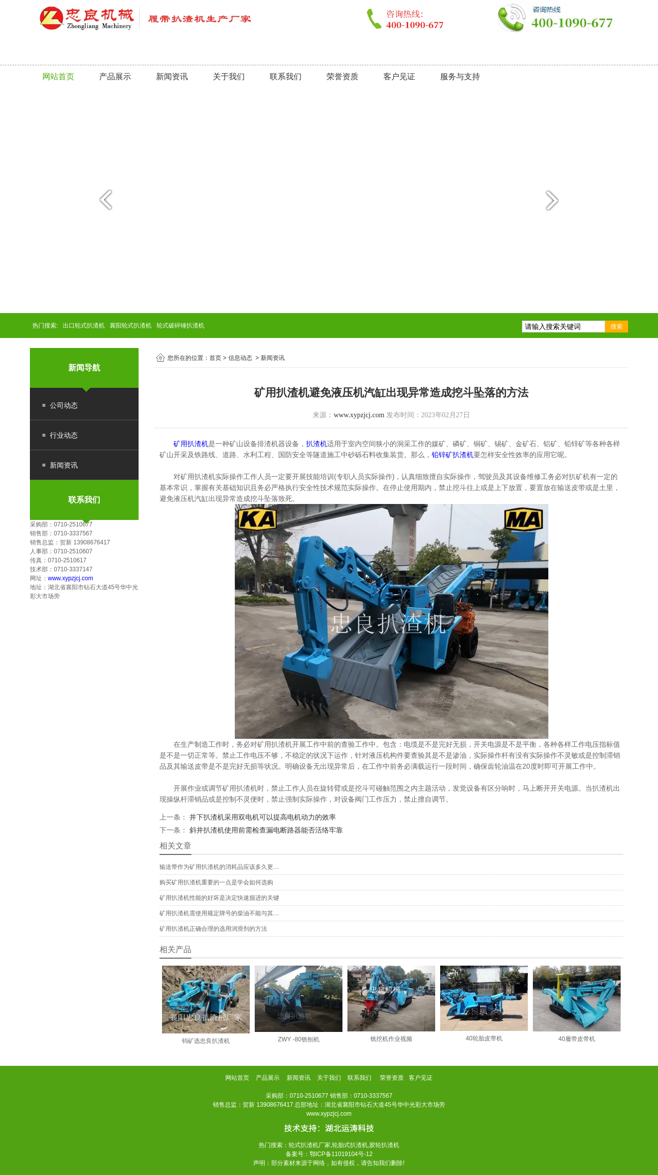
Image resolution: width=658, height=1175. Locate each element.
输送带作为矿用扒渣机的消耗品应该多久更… (219, 866)
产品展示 (115, 76)
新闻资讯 (172, 76)
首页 (215, 357)
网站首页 (58, 76)
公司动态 (64, 405)
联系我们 (286, 76)
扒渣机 (316, 444)
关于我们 (229, 76)
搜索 (617, 326)
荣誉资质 (342, 76)
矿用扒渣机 (190, 444)
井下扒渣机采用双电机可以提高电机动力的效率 (261, 817)
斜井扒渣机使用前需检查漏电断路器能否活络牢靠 (265, 830)
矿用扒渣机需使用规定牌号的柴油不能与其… (219, 913)
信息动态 (240, 357)
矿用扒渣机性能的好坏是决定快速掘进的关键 (219, 897)
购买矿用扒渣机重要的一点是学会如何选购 (216, 882)
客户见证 (399, 76)
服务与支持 (460, 76)
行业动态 (64, 435)
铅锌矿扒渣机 (453, 455)
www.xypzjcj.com (70, 578)
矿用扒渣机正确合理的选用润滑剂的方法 (213, 928)
